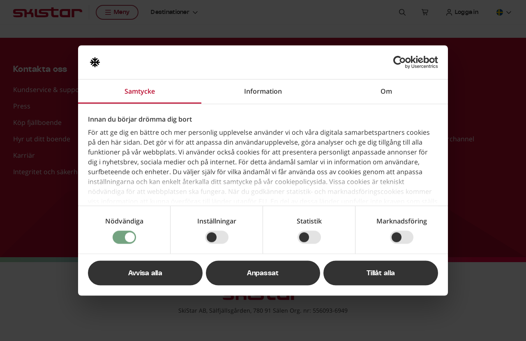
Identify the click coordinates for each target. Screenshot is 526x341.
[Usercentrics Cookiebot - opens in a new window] (402, 62)
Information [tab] (263, 91)
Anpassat (263, 273)
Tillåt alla (381, 273)
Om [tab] (386, 91)
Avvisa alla (145, 273)
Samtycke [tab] (140, 91)
